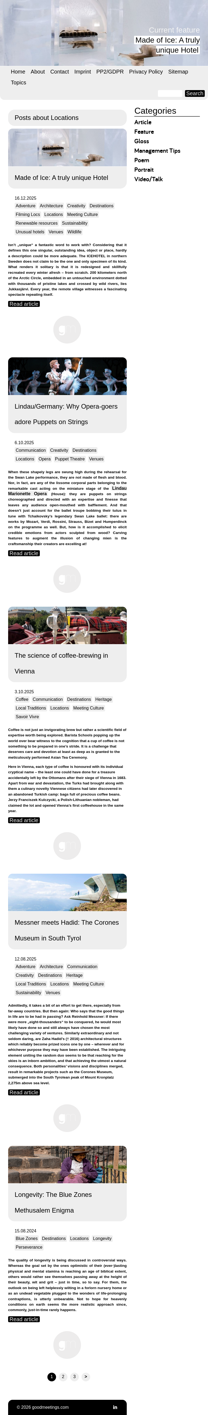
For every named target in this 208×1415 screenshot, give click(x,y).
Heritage (103, 699)
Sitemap (178, 72)
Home (18, 72)
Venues (56, 232)
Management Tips (157, 150)
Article (142, 122)
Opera (45, 459)
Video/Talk (148, 179)
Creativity (76, 205)
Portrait (144, 169)
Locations (53, 214)
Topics (18, 82)
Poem (141, 160)
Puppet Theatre (70, 459)
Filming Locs (28, 214)
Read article (23, 304)
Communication (31, 450)
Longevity (102, 1238)
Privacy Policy (146, 72)
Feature (144, 131)
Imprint (82, 72)
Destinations (101, 205)
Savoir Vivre (27, 716)
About (38, 72)
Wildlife (74, 232)
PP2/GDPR (110, 72)
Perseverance (29, 1247)
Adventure (25, 205)
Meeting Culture (82, 214)
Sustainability (74, 223)
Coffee (22, 699)
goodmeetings (62, 30)
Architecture (51, 205)
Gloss (141, 141)
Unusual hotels (30, 232)
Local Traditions (31, 708)
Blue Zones (27, 1238)
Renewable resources (37, 223)
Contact (59, 72)
